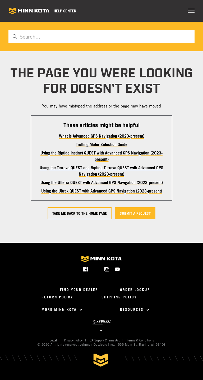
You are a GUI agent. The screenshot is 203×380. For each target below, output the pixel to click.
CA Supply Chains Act (105, 340)
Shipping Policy (119, 297)
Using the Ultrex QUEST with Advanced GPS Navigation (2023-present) (101, 191)
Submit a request (135, 213)
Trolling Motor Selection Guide (101, 144)
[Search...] (101, 36)
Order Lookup (135, 289)
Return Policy (57, 297)
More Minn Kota (61, 309)
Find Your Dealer (79, 289)
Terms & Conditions (140, 340)
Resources (134, 309)
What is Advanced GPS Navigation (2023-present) (101, 136)
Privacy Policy (73, 340)
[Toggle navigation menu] (191, 10)
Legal (53, 340)
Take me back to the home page (79, 213)
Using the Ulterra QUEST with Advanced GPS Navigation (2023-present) (101, 182)
